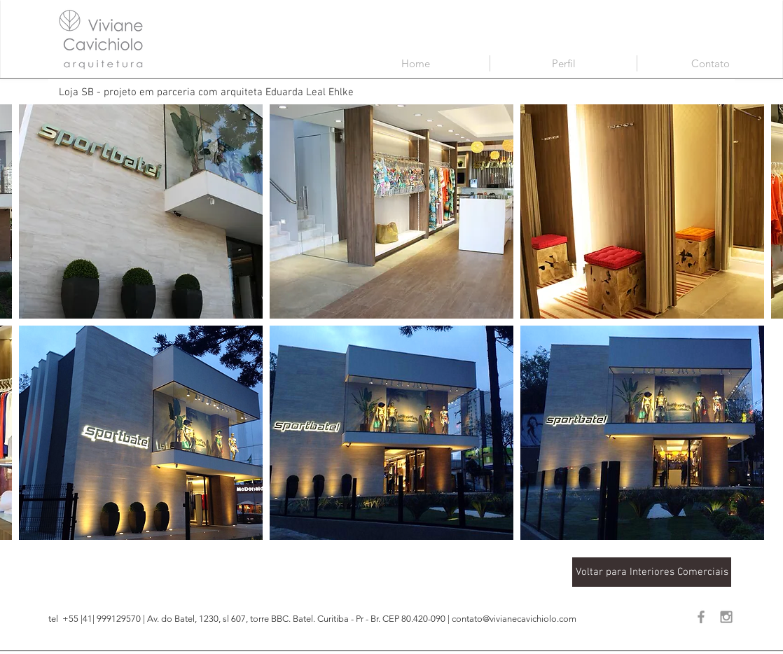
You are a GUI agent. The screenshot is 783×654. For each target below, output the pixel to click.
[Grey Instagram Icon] (726, 616)
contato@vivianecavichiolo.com (514, 618)
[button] (141, 211)
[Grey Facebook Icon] (701, 616)
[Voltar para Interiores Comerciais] (651, 572)
